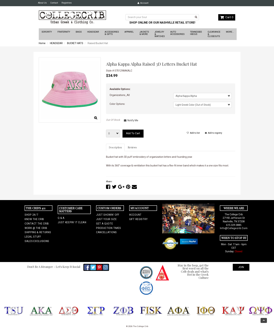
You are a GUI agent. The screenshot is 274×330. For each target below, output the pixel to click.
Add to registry (213, 133)
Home (42, 43)
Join (241, 267)
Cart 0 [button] (226, 17)
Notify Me (131, 120)
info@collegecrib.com (233, 228)
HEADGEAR (56, 43)
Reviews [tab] (132, 147)
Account (143, 3)
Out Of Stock (113, 119)
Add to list (193, 133)
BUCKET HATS (75, 43)
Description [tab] (115, 147)
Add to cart (133, 133)
